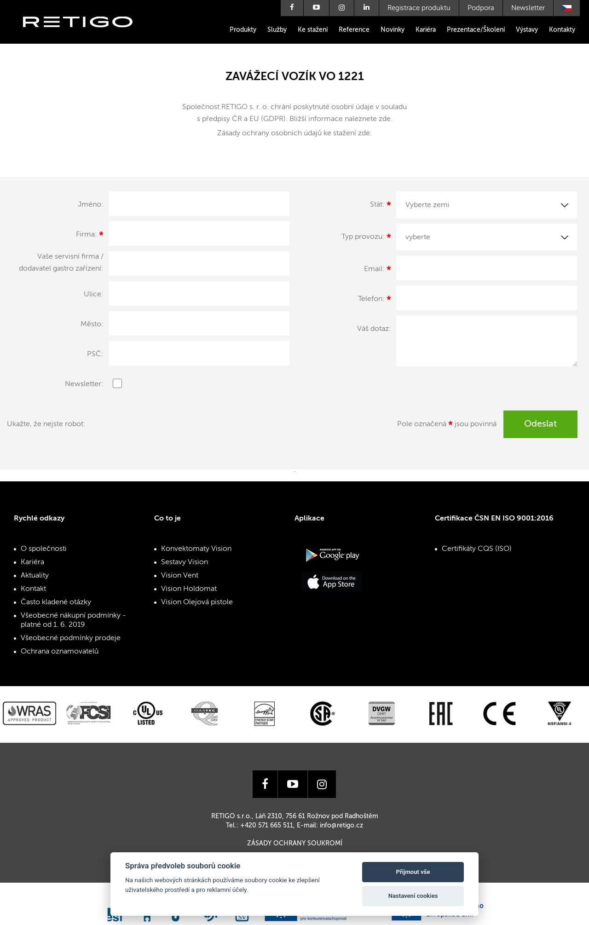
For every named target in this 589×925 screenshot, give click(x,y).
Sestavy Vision (184, 562)
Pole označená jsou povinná (447, 426)
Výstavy (527, 30)
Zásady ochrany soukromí (294, 843)
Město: (92, 324)
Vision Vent (179, 575)
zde (385, 119)
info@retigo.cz (341, 825)
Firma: (90, 236)
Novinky (392, 30)
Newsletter (528, 8)
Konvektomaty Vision (196, 549)
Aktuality (35, 575)
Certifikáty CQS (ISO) (477, 549)
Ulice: (94, 294)
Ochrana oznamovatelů (59, 651)
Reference (354, 30)
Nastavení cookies (413, 895)
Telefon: (374, 300)
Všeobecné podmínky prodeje (71, 638)
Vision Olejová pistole (197, 602)
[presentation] (173, 428)
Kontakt (33, 589)
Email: (377, 271)
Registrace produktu (418, 8)
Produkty (243, 30)
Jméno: (91, 204)
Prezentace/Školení (476, 30)
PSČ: (95, 354)
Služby (277, 30)
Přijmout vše (413, 871)
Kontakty (562, 30)
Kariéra (426, 30)
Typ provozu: (366, 238)
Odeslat (540, 424)
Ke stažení (313, 30)
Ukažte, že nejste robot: (46, 424)
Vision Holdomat (189, 589)
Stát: (380, 206)
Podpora (481, 8)
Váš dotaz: (374, 329)
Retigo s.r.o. (85, 35)
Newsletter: (84, 384)
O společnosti (44, 549)
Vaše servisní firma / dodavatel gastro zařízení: (61, 262)
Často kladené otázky (56, 602)
